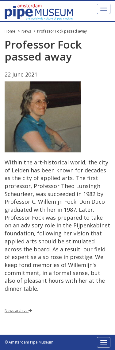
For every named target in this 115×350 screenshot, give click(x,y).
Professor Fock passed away (62, 31)
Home (10, 31)
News (26, 31)
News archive (18, 310)
